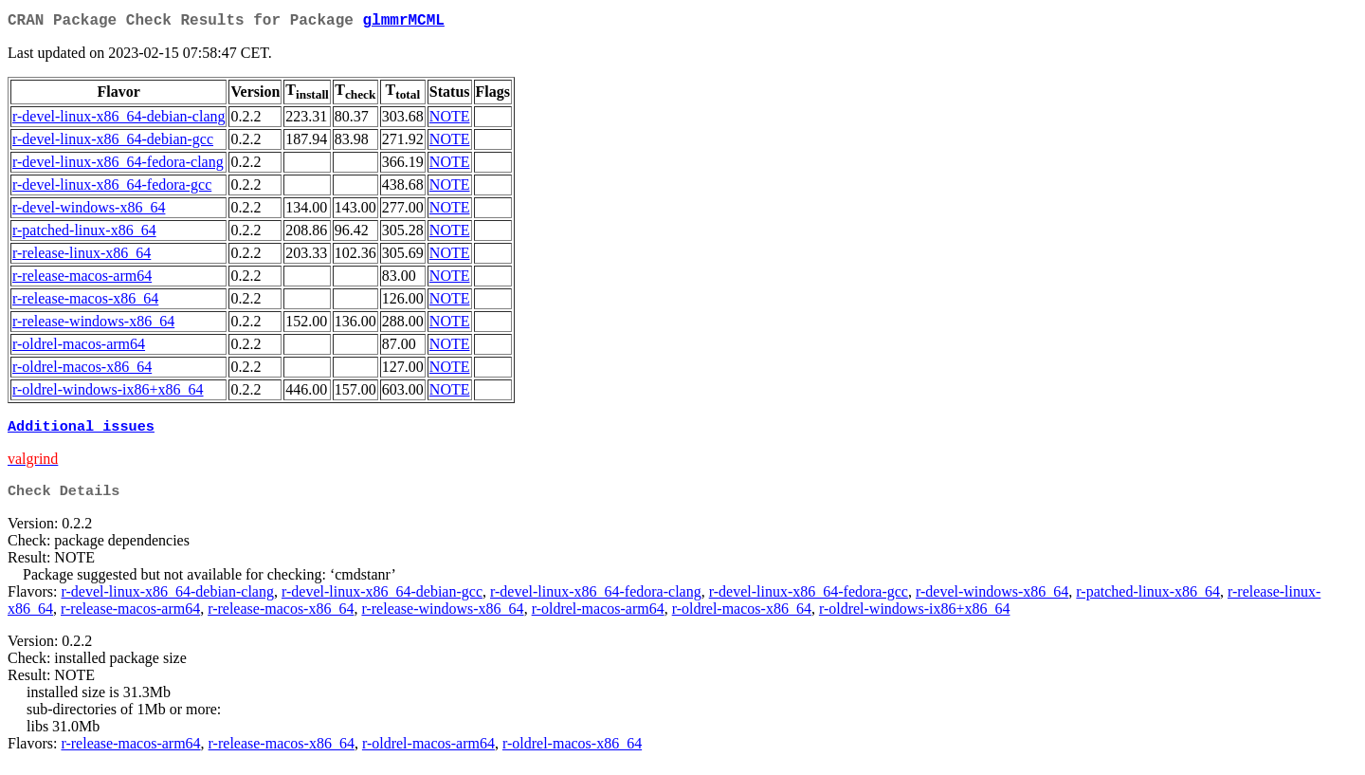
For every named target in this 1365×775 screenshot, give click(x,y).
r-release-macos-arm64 (82, 279)
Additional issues (81, 431)
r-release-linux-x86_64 (81, 257)
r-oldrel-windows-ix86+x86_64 (108, 393)
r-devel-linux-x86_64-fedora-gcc (111, 188)
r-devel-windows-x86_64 (88, 211)
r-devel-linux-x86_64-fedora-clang (118, 165)
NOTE (449, 120)
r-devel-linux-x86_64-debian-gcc (112, 143)
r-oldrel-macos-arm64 (78, 348)
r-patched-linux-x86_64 (84, 234)
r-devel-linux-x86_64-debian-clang (118, 120)
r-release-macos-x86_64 (85, 302)
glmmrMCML (403, 22)
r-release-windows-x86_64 (93, 325)
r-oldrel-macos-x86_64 (82, 370)
